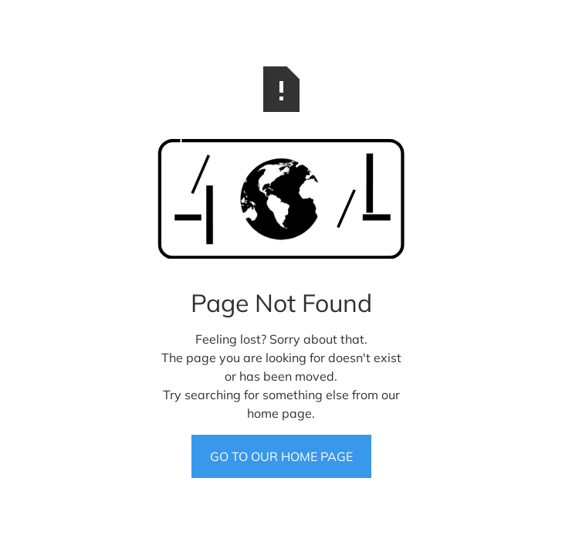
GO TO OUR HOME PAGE (281, 456)
